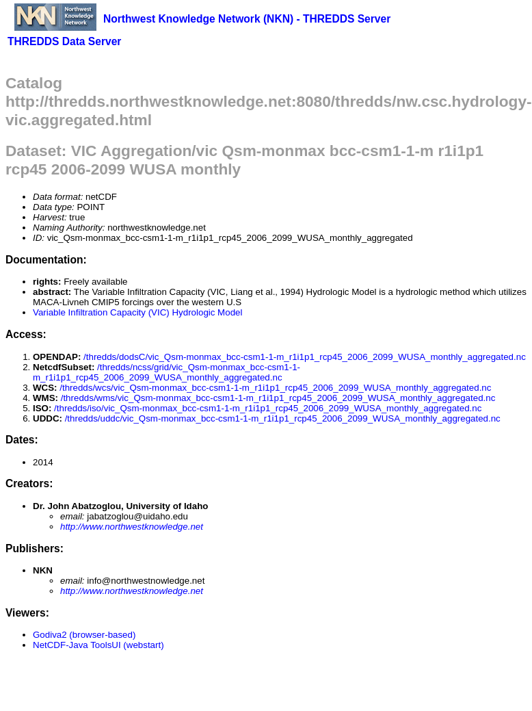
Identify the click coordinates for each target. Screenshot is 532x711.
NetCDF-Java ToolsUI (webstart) (98, 645)
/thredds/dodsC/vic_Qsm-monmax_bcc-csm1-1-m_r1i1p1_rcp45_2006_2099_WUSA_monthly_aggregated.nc (304, 357)
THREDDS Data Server (64, 41)
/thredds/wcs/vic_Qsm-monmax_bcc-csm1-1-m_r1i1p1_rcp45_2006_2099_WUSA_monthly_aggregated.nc (275, 388)
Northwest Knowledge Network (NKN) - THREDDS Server (246, 19)
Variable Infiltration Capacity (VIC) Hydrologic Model (137, 312)
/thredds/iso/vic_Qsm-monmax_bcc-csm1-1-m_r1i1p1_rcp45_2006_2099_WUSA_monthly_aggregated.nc (267, 408)
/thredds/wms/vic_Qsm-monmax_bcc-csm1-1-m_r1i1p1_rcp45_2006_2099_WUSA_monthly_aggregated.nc (278, 398)
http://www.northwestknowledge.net (131, 526)
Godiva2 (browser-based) (84, 635)
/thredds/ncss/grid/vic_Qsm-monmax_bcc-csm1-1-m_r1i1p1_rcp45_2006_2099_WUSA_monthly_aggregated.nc (166, 372)
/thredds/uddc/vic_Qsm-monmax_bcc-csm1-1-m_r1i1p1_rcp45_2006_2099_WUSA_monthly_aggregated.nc (283, 418)
